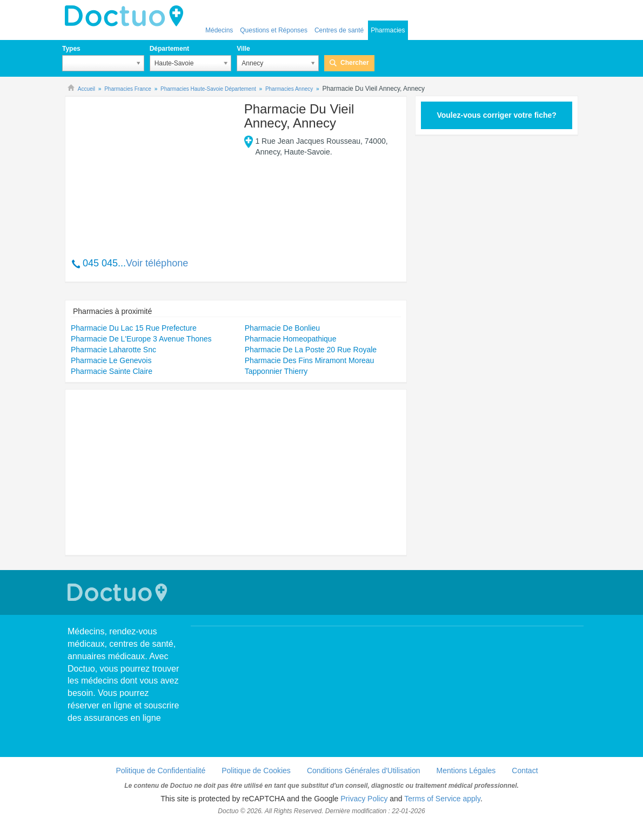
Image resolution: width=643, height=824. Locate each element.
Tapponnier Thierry (276, 371)
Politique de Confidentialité (160, 770)
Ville (243, 48)
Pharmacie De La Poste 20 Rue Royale (311, 349)
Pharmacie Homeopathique (291, 338)
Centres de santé (339, 30)
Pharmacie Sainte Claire (111, 371)
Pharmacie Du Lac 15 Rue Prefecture (134, 328)
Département (169, 48)
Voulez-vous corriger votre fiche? (496, 115)
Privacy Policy (363, 798)
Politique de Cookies (256, 770)
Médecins (219, 30)
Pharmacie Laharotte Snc (113, 349)
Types (71, 48)
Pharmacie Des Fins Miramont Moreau (309, 360)
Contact (525, 770)
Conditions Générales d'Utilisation (363, 770)
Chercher (354, 62)
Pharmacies (388, 30)
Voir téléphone (157, 263)
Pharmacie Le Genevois (111, 360)
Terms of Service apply (442, 798)
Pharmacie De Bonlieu (282, 328)
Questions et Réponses (273, 30)
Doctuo (127, 16)
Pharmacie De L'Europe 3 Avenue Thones (141, 338)
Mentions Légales (466, 770)
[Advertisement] (153, 171)
